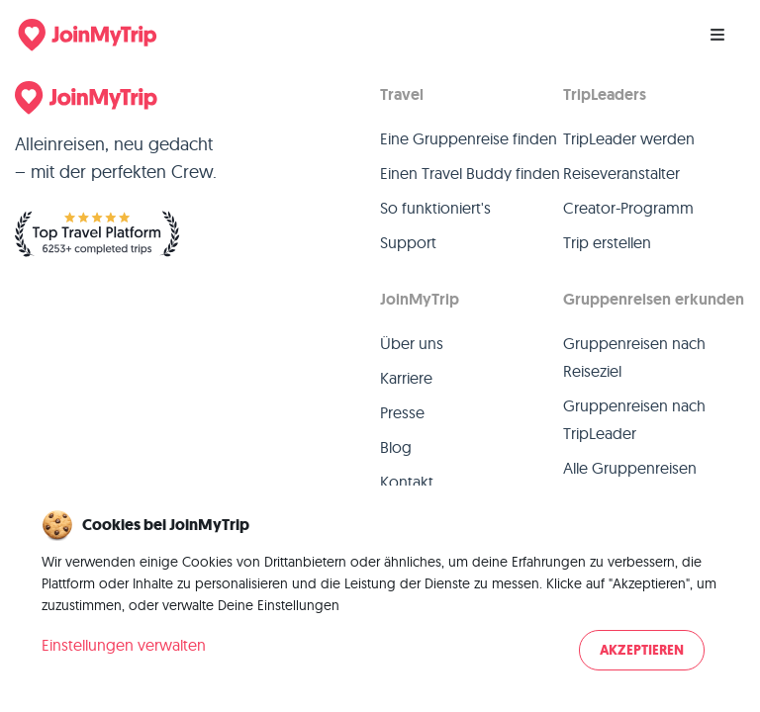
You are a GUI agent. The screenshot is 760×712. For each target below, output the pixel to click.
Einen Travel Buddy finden (470, 173)
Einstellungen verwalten (124, 645)
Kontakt (406, 481)
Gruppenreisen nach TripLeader (634, 419)
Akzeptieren (642, 650)
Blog (396, 447)
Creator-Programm (628, 208)
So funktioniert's (435, 208)
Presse (402, 412)
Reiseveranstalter (621, 173)
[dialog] (380, 592)
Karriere (406, 378)
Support (408, 242)
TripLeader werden (629, 138)
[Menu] (717, 34)
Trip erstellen (607, 242)
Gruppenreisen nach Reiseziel (634, 357)
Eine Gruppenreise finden (468, 138)
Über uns (411, 343)
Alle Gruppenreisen (630, 468)
